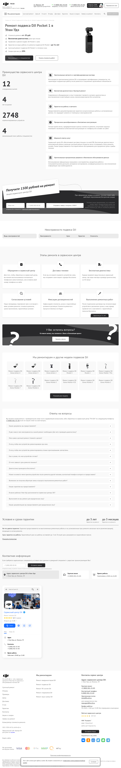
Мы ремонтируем (12, 14)
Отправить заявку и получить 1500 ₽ (64, 205)
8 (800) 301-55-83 (87, 693)
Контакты (98, 14)
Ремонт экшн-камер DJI (44, 697)
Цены (37, 14)
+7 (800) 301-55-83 (60, 5)
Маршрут (9, 625)
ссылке (12, 732)
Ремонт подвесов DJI (43, 684)
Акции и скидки (75, 14)
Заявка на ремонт (87, 14)
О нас (44, 14)
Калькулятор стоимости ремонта (13, 722)
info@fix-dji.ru (86, 698)
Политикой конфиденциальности (43, 568)
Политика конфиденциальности (60, 755)
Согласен (93, 762)
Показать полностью (9, 539)
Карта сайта (6, 738)
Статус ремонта (113, 14)
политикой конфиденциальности (31, 209)
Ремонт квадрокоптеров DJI (46, 680)
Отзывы (50, 14)
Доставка (57, 14)
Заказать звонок (60, 339)
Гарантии (65, 14)
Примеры (5, 694)
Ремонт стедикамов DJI (44, 693)
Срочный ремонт (28, 14)
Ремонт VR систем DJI (43, 689)
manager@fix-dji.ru (88, 703)
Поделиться (83, 740)
